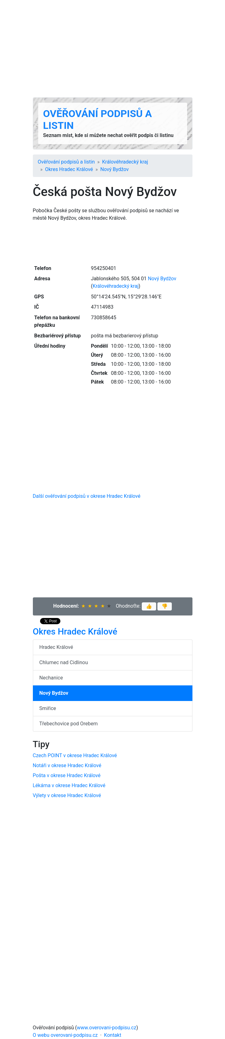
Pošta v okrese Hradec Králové (67, 775)
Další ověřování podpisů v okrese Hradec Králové (87, 496)
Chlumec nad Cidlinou (63, 662)
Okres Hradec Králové (69, 169)
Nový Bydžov (114, 169)
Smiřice (47, 708)
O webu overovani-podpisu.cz (65, 1035)
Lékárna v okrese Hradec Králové (69, 785)
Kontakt (112, 1035)
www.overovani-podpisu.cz (106, 1028)
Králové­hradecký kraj (125, 162)
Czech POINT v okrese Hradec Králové (75, 755)
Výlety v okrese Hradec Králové (67, 795)
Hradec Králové (56, 647)
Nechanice (51, 678)
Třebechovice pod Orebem (68, 724)
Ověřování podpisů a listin (66, 162)
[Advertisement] (112, 48)
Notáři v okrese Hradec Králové (67, 765)
